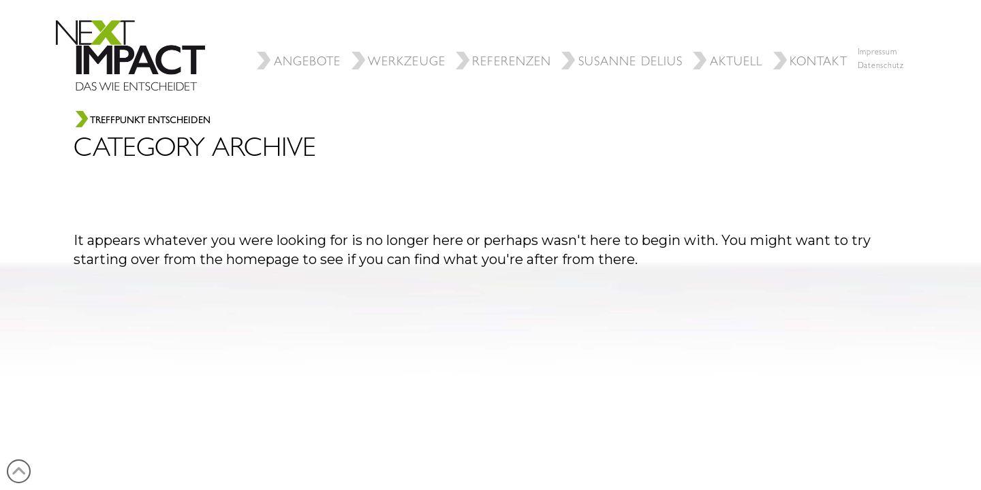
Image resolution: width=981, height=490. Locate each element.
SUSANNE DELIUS (623, 37)
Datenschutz (881, 67)
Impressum (877, 53)
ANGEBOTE (300, 37)
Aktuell (729, 37)
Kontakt (812, 37)
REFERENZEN (505, 37)
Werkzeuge (400, 37)
